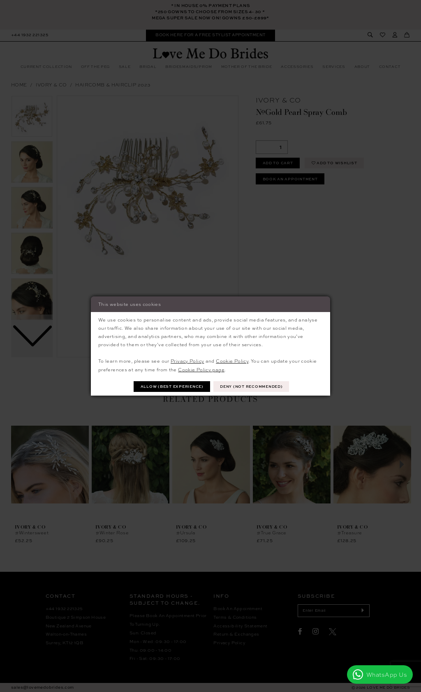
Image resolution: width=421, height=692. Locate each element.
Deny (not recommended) (251, 386)
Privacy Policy (187, 361)
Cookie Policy (232, 361)
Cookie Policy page (201, 369)
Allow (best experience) (172, 386)
